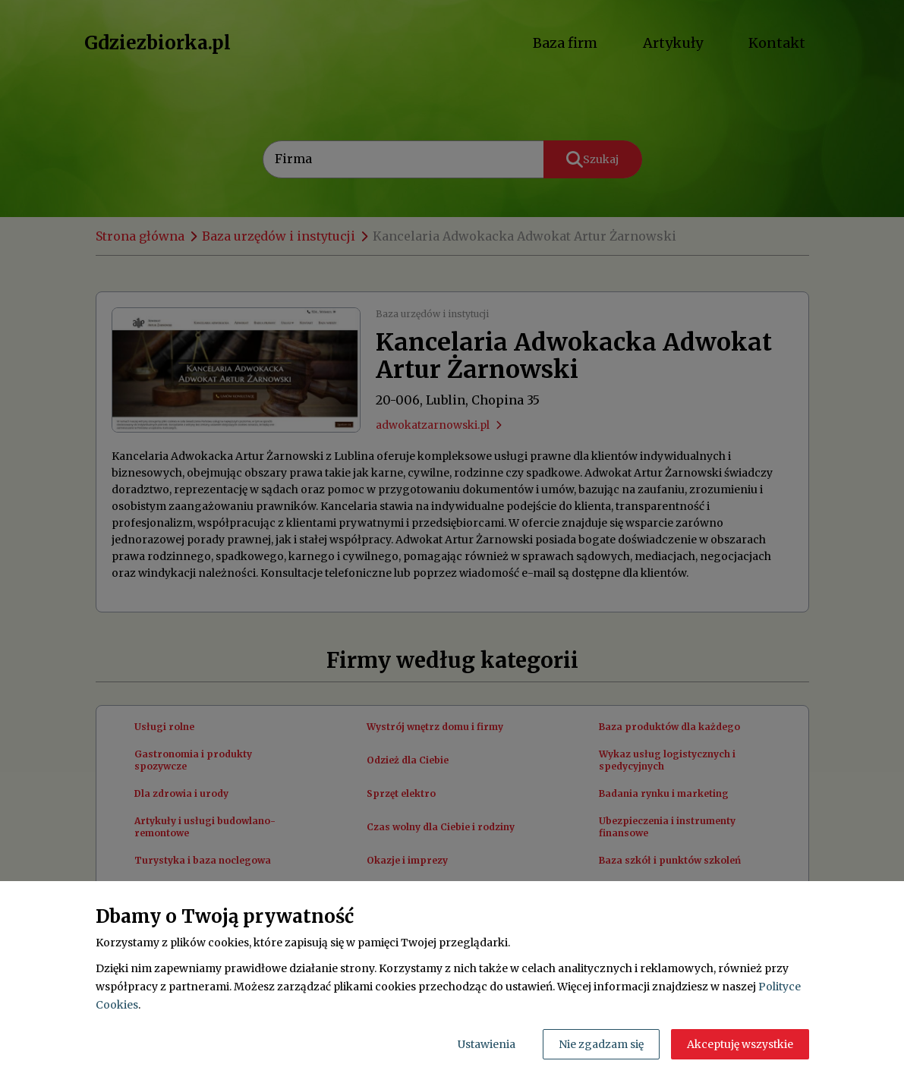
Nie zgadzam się (601, 1044)
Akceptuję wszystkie (740, 1044)
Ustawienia (486, 1044)
